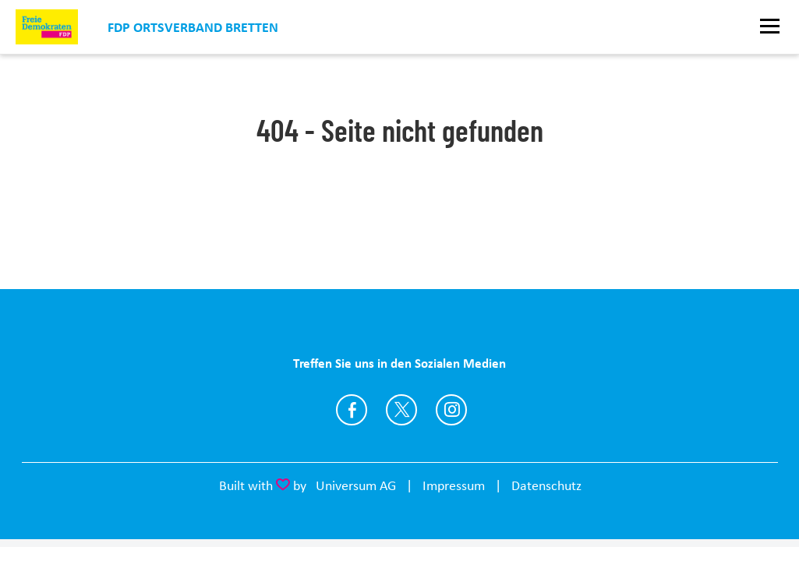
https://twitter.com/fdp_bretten (401, 409)
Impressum (453, 485)
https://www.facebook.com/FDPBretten (351, 409)
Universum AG (356, 485)
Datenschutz (546, 485)
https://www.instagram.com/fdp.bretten (451, 409)
